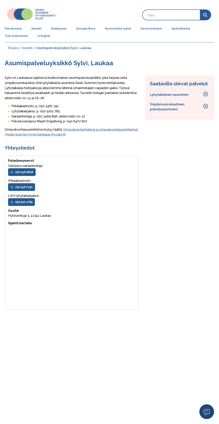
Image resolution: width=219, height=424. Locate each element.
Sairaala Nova (85, 28)
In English (44, 35)
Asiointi (36, 28)
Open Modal (206, 411)
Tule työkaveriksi (16, 35)
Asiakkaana (59, 28)
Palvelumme (13, 28)
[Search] (205, 15)
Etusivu (13, 48)
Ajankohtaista (180, 28)
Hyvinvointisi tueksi (118, 28)
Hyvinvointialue (151, 28)
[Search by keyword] (171, 15)
